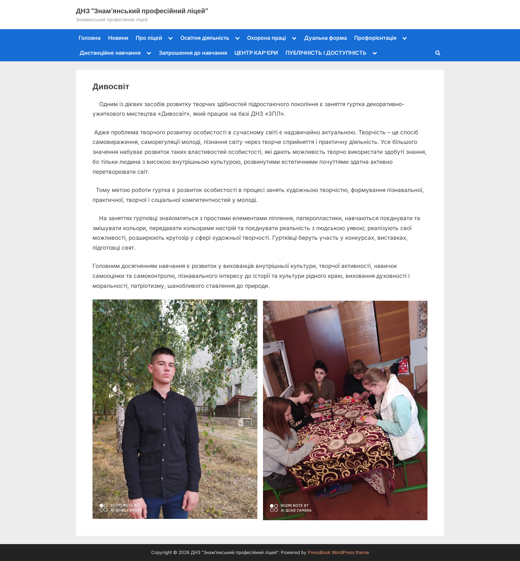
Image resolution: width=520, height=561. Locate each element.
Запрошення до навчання (193, 52)
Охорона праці (266, 37)
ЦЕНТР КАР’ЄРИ (256, 52)
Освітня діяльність (204, 37)
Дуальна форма (325, 37)
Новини (118, 37)
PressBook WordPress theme (338, 552)
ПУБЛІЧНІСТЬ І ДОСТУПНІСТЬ (326, 52)
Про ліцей (149, 37)
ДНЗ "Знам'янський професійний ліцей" (142, 11)
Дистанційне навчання (110, 52)
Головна (89, 37)
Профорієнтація (375, 37)
